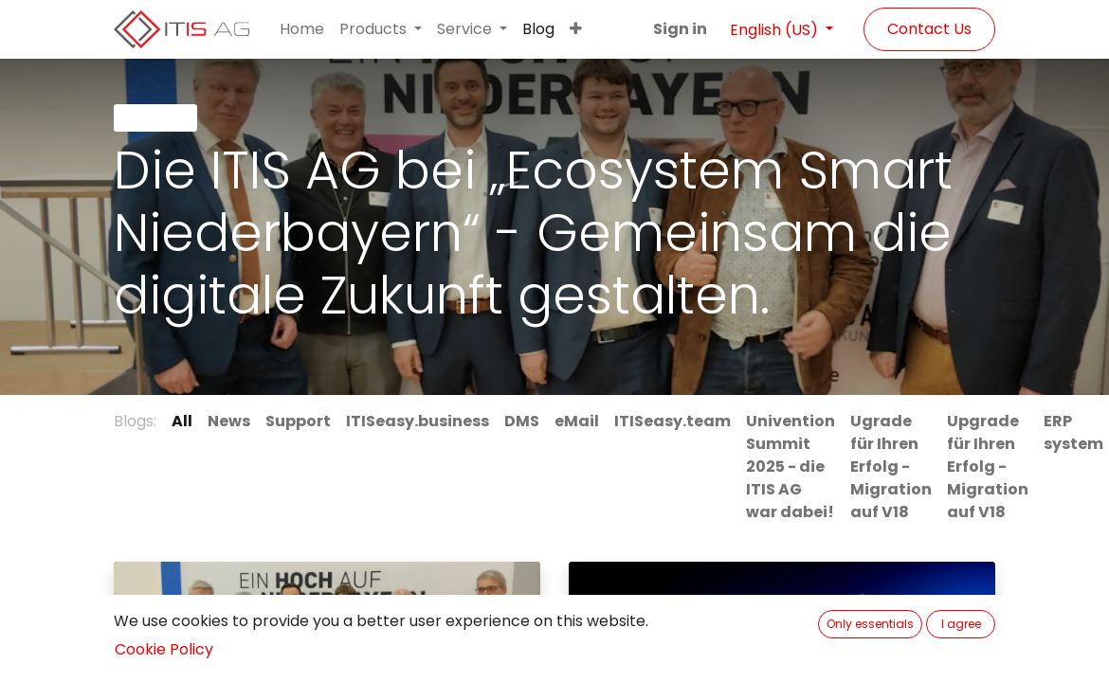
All (182, 421)
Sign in (680, 29)
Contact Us (929, 29)
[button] (576, 29)
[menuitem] (302, 29)
